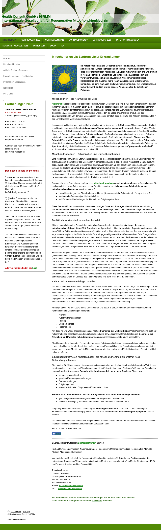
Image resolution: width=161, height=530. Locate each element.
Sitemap (26, 511)
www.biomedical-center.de (70, 488)
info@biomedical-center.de (71, 485)
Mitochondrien (58, 104)
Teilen (57, 434)
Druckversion (14, 511)
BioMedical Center (86, 443)
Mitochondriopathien (104, 183)
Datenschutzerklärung (16, 519)
